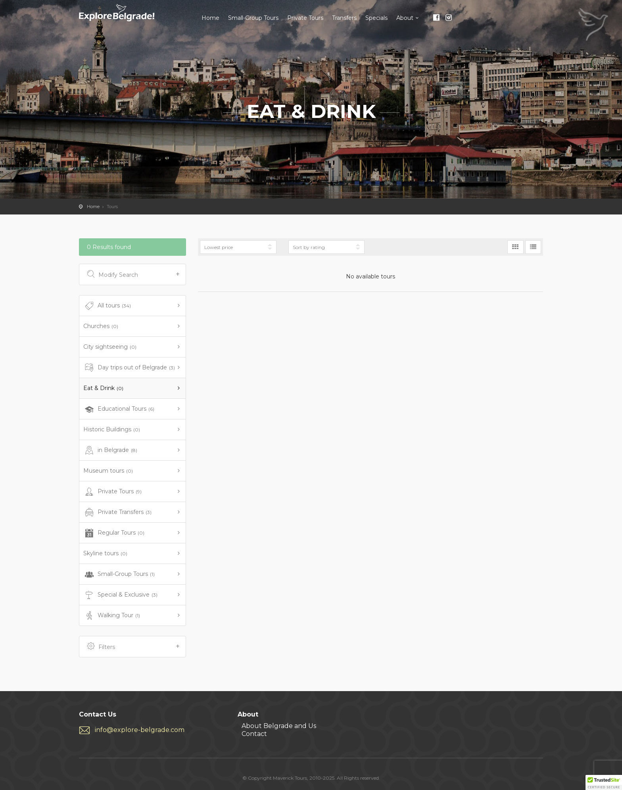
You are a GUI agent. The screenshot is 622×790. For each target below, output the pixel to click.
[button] (604, 782)
